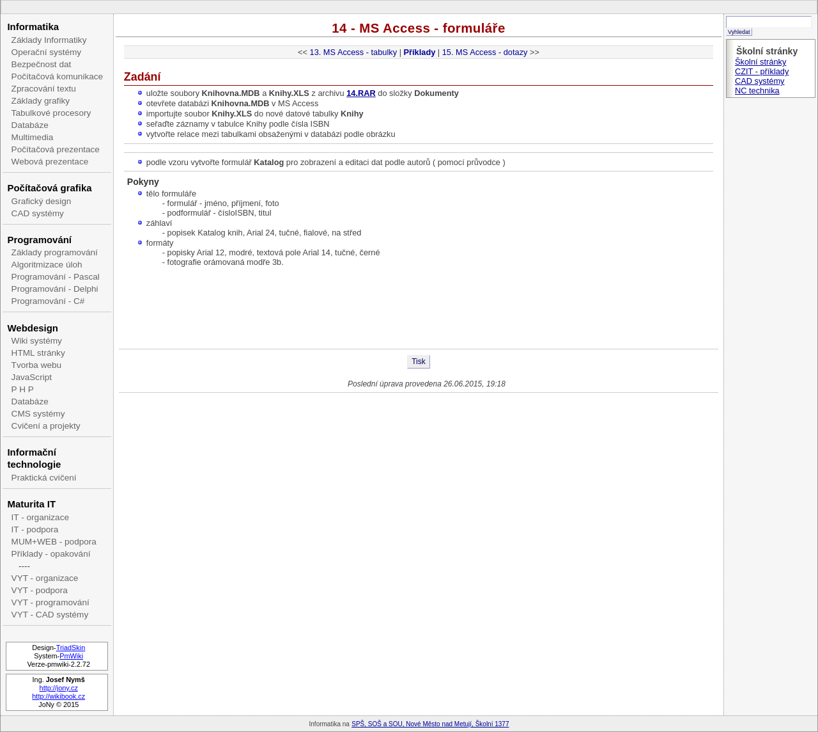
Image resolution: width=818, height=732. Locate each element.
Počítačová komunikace (58, 76)
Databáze (30, 125)
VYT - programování (50, 602)
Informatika (33, 26)
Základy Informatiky (49, 40)
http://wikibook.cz (58, 696)
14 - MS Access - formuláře (418, 27)
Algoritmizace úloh (47, 264)
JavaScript (32, 377)
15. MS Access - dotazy (485, 52)
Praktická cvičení (44, 477)
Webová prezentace (50, 161)
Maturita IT (31, 503)
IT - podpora (35, 529)
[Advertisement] (418, 307)
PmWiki (71, 656)
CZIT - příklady (762, 71)
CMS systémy (38, 413)
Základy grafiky (41, 101)
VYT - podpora (40, 590)
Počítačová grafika (49, 187)
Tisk (419, 361)
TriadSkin (71, 647)
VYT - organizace (45, 578)
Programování (39, 239)
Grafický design (42, 201)
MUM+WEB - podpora (54, 541)
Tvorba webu (37, 365)
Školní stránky (760, 62)
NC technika (757, 90)
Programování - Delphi (55, 289)
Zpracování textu (44, 88)
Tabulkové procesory (51, 113)
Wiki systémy (37, 341)
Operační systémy (47, 52)
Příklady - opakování (51, 554)
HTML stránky (38, 353)
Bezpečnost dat (42, 64)
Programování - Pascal (56, 277)
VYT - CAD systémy (50, 614)
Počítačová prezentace (56, 149)
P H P (23, 389)
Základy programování (55, 252)
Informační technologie (34, 458)
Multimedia (33, 137)
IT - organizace (40, 517)
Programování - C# (48, 301)
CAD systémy (38, 213)
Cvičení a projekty (46, 426)
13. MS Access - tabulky (353, 52)
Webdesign (32, 327)
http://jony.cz (59, 688)
